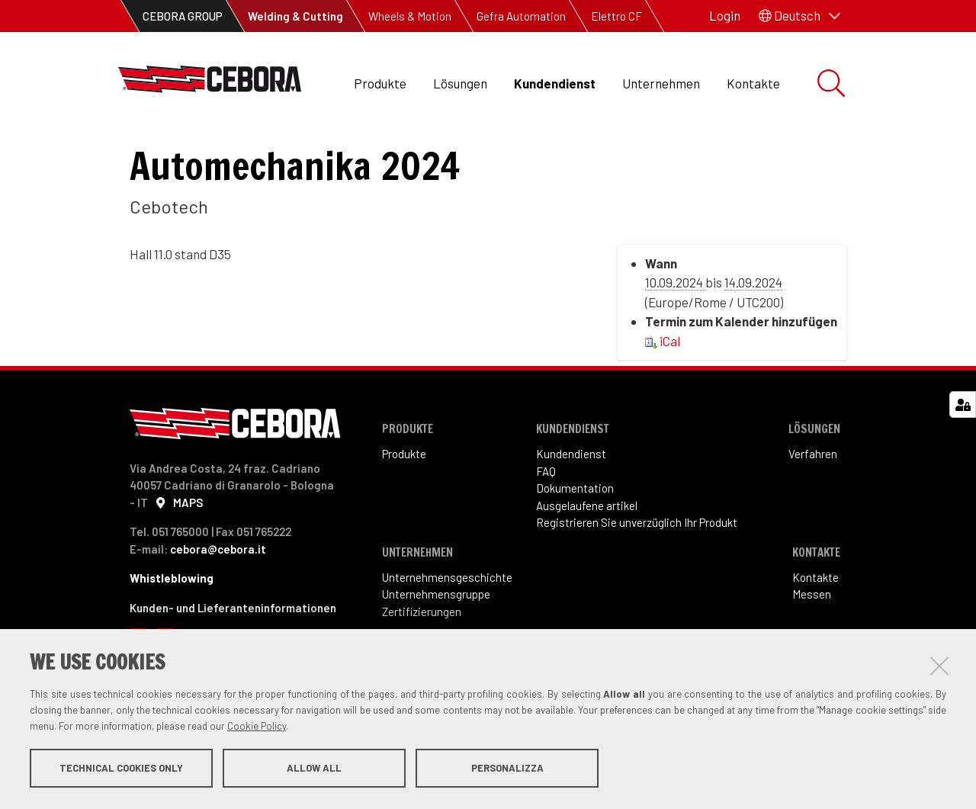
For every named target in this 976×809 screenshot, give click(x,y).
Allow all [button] (314, 769)
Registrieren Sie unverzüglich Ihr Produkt (636, 585)
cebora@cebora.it (218, 611)
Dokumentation (575, 550)
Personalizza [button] (507, 769)
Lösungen (460, 83)
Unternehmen (661, 83)
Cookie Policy (256, 727)
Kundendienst (555, 83)
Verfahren (812, 516)
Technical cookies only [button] (121, 769)
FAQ (546, 534)
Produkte (380, 83)
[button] (799, 16)
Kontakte (753, 83)
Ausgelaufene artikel (586, 568)
